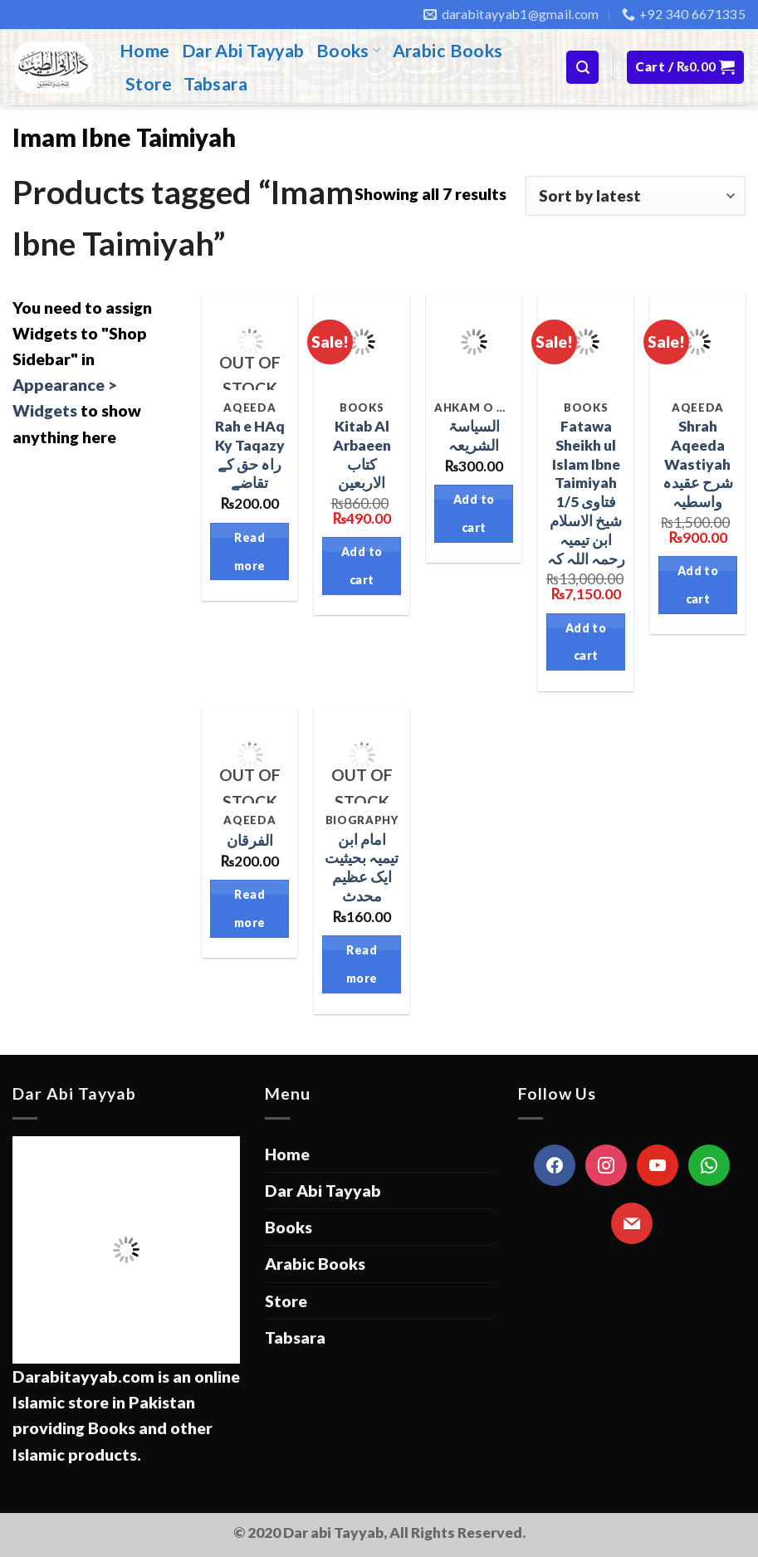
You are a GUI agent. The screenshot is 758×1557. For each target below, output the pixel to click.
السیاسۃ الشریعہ (474, 435)
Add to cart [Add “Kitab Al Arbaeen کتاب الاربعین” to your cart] (362, 565)
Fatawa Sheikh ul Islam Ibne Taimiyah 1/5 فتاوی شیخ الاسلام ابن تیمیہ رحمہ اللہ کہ (586, 492)
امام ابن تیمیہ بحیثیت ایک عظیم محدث (362, 868)
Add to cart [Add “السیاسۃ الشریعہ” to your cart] (474, 513)
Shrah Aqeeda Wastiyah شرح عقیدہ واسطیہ (698, 463)
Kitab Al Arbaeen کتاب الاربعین (362, 454)
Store (148, 84)
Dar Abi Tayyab (243, 50)
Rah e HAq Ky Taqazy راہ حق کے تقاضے (250, 454)
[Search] (582, 67)
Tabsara (215, 84)
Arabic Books (448, 50)
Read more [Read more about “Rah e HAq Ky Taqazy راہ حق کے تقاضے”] (250, 551)
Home (145, 50)
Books (348, 50)
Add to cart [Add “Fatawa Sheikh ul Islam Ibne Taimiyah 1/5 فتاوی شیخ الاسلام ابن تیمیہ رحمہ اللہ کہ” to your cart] (586, 642)
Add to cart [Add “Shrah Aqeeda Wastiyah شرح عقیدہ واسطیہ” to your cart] (698, 585)
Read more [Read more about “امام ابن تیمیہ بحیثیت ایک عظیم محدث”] (362, 964)
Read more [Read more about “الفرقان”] (250, 908)
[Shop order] (636, 195)
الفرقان (250, 840)
